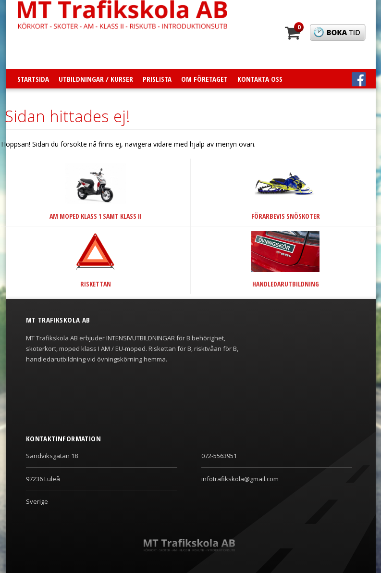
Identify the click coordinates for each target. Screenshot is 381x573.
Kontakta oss (260, 79)
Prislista (157, 79)
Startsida (33, 79)
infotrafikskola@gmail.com (240, 478)
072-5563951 (219, 455)
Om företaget (204, 79)
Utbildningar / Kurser (96, 79)
